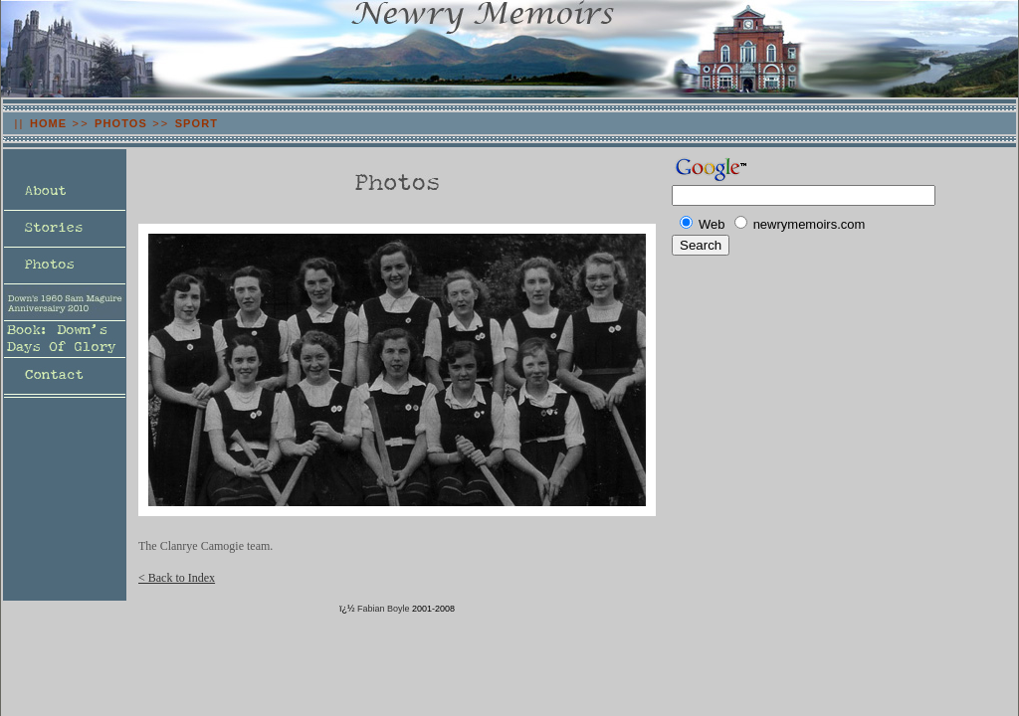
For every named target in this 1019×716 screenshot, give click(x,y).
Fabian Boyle (383, 609)
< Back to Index (176, 578)
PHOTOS (121, 123)
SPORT (196, 123)
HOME (48, 123)
